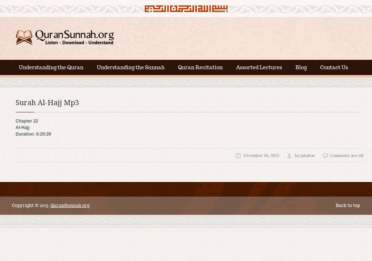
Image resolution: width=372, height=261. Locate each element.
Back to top (348, 205)
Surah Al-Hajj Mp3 (47, 102)
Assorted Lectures (259, 67)
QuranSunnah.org (70, 205)
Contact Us (334, 67)
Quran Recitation (200, 67)
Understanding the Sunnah (131, 67)
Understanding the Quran (51, 67)
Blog (301, 67)
